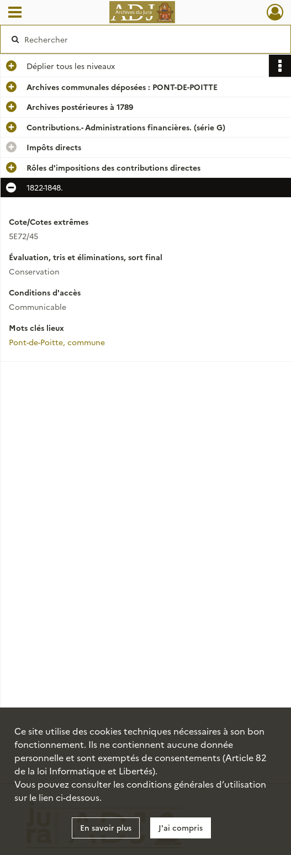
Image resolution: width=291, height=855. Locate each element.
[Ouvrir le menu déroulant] (15, 13)
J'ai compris (180, 827)
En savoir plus (105, 827)
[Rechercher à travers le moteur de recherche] (138, 39)
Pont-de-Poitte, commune (57, 341)
